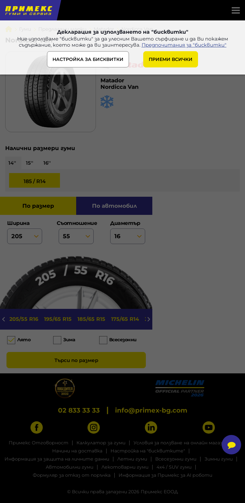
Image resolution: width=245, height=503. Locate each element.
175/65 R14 (125, 319)
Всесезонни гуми (175, 459)
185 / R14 (35, 181)
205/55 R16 (23, 319)
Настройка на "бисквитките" (148, 451)
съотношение (76, 232)
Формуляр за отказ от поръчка (72, 475)
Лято (23, 340)
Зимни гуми (218, 459)
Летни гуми (132, 459)
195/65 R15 (58, 319)
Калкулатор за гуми (100, 443)
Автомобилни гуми (69, 467)
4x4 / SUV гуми (174, 467)
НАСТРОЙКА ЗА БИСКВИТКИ (87, 59)
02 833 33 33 (79, 410)
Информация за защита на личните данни (57, 459)
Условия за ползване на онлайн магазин (181, 443)
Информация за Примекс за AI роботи (165, 475)
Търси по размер (76, 360)
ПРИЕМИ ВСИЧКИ (170, 59)
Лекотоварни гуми (124, 467)
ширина (24, 232)
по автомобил (114, 206)
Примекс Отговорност (38, 443)
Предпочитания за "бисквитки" (184, 45)
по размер (38, 206)
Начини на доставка (77, 451)
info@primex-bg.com (151, 410)
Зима (69, 340)
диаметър (127, 232)
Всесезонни (123, 340)
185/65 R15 (91, 319)
